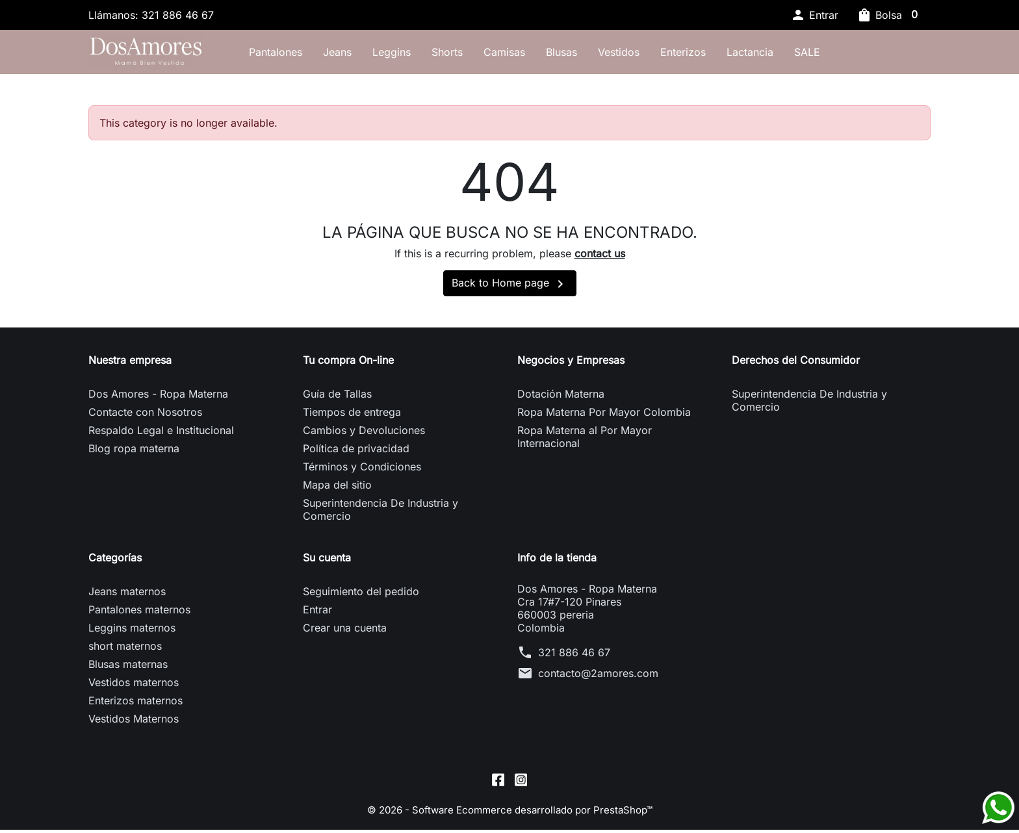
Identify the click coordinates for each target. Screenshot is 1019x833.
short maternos (125, 651)
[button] (814, 15)
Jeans (384, 53)
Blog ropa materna (133, 453)
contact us (599, 258)
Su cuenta (327, 562)
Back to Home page (510, 289)
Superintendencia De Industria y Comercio (380, 515)
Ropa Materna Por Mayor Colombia (604, 417)
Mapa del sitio (337, 489)
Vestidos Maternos (133, 723)
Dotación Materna (560, 398)
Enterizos (730, 53)
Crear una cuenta (345, 632)
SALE (855, 53)
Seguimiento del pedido (361, 596)
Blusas (609, 53)
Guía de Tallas (337, 398)
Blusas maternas (128, 669)
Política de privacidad (356, 453)
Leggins (439, 53)
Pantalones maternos (139, 614)
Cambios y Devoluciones (364, 435)
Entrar (317, 614)
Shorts (494, 53)
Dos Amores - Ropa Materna (158, 398)
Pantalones (323, 53)
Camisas (552, 53)
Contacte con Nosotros (145, 417)
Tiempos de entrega (352, 417)
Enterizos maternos (135, 705)
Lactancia (797, 53)
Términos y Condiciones (362, 471)
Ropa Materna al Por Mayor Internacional (584, 442)
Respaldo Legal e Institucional (161, 435)
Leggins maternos (131, 632)
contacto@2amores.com (598, 678)
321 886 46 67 (574, 657)
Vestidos (666, 53)
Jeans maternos (127, 596)
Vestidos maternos (133, 687)
